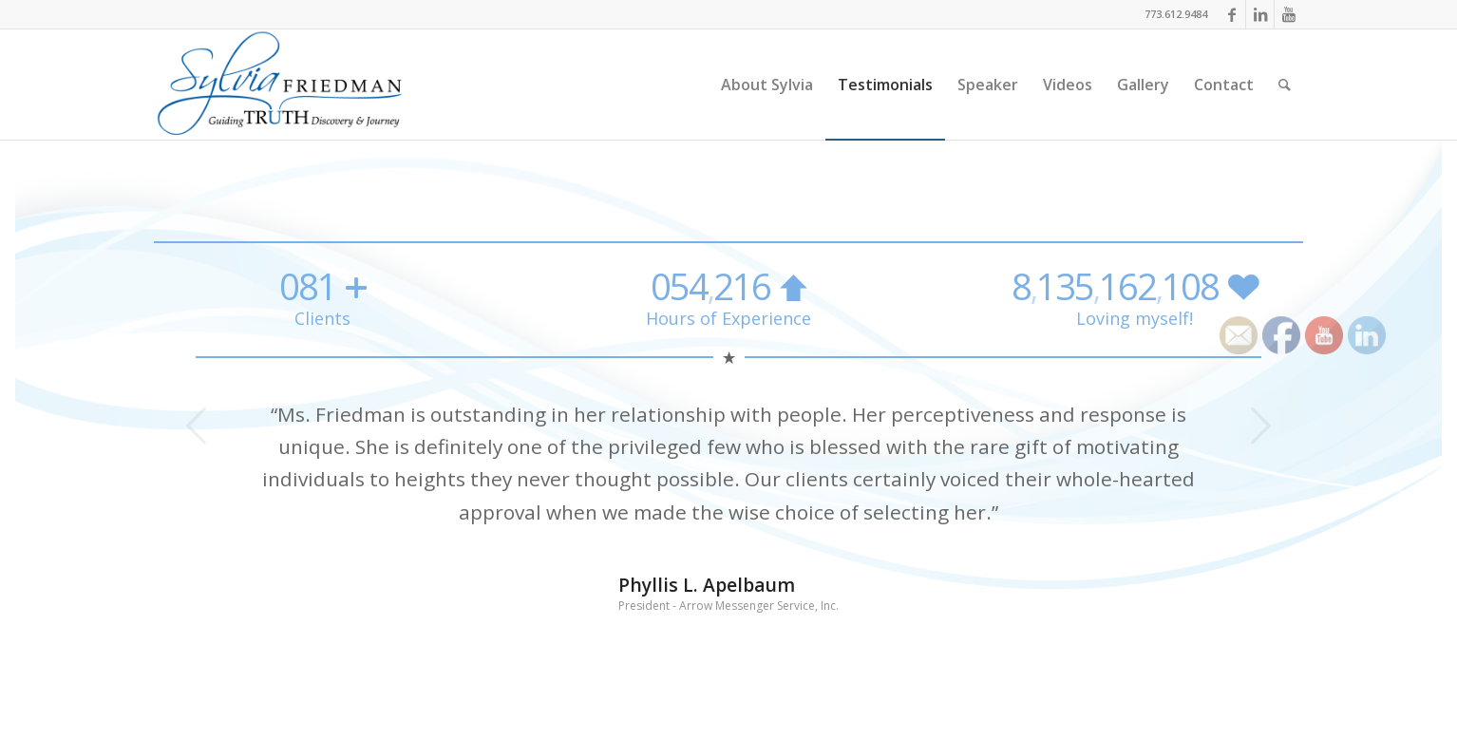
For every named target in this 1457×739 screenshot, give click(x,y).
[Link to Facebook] (1231, 14)
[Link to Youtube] (1289, 14)
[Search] (1284, 84)
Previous (196, 425)
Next (1260, 425)
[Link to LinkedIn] (1260, 14)
